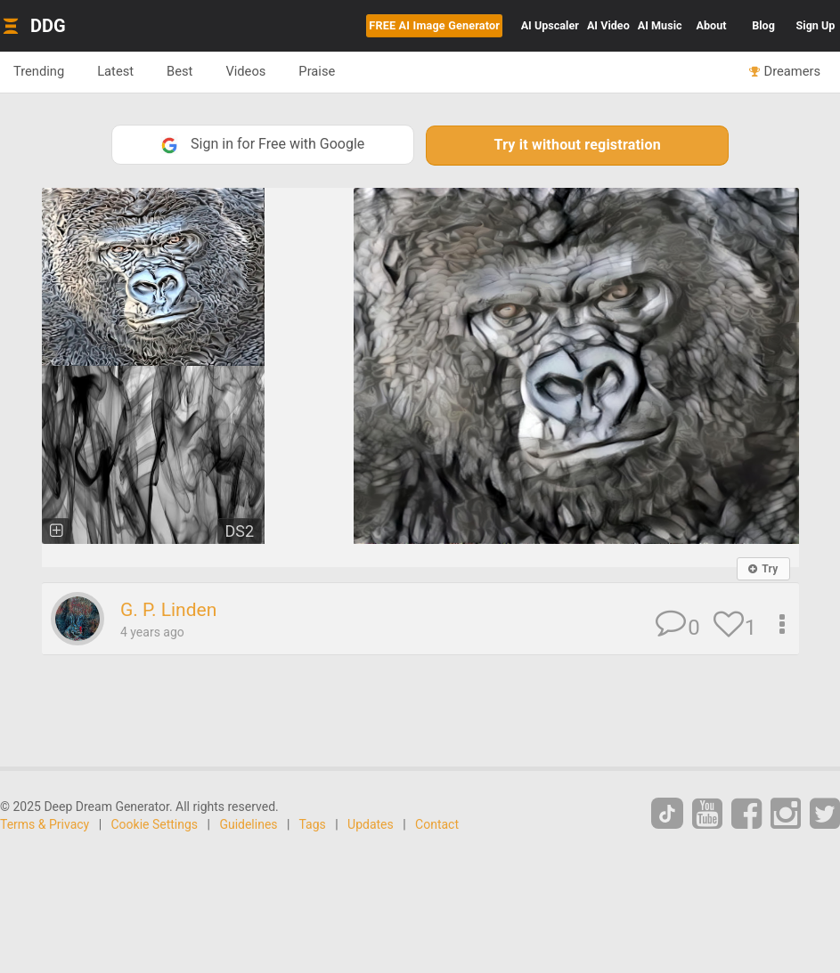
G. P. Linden (168, 609)
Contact (437, 824)
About (712, 25)
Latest (115, 71)
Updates (370, 824)
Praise (316, 71)
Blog (763, 25)
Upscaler (550, 25)
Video (608, 25)
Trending (38, 71)
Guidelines (248, 824)
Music (660, 25)
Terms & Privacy (44, 824)
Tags (312, 824)
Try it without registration (577, 144)
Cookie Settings (155, 824)
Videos (245, 71)
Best (179, 71)
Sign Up (816, 25)
